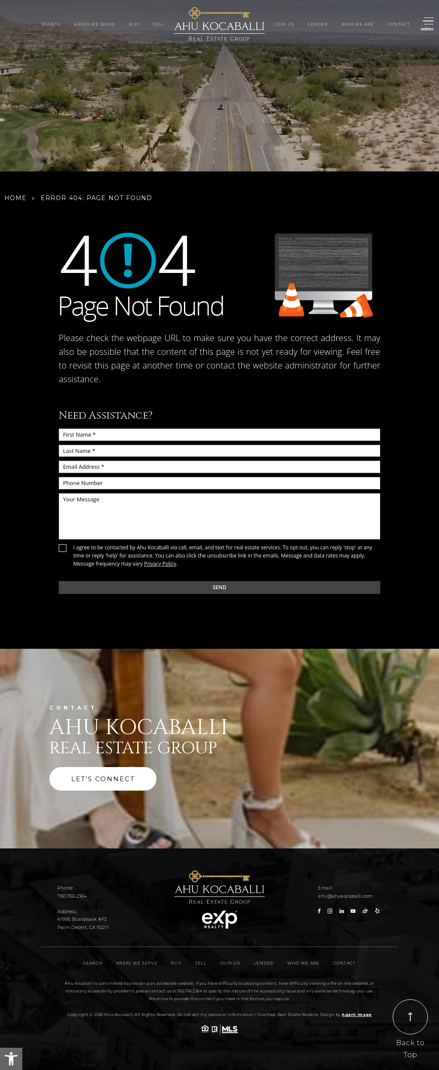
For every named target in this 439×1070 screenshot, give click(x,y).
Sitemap (267, 1014)
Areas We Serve (94, 24)
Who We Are (357, 24)
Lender (318, 24)
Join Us (284, 24)
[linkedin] (342, 911)
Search (51, 24)
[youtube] (353, 911)
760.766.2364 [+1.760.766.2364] (72, 896)
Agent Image (357, 1014)
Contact (399, 24)
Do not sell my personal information (215, 1014)
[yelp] (377, 911)
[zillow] (365, 911)
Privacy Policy (160, 563)
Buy (134, 24)
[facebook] (319, 911)
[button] (11, 1059)
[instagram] (330, 911)
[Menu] (428, 24)
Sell (158, 24)
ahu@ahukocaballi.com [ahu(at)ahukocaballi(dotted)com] (345, 896)
